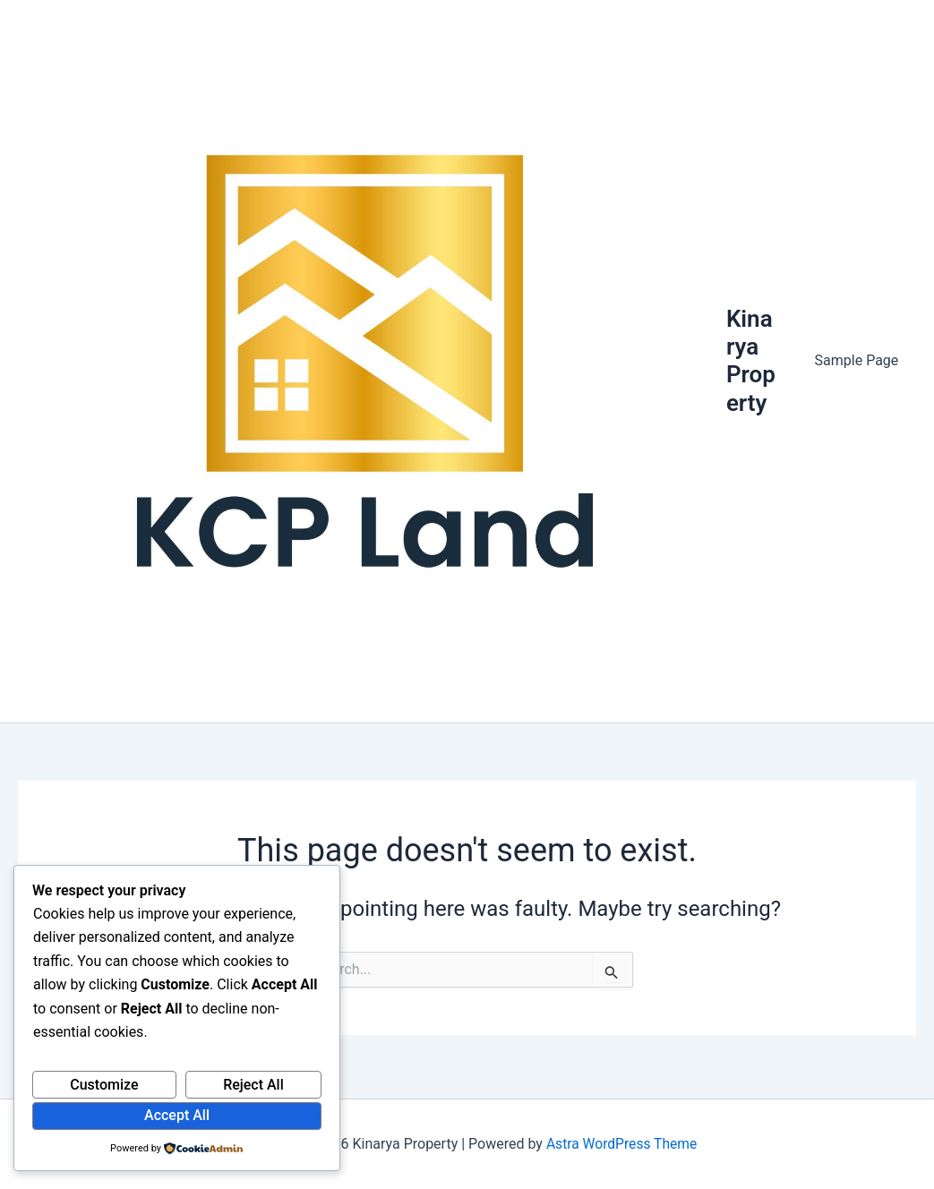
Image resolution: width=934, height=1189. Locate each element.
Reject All (253, 1084)
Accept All (177, 1115)
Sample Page (860, 363)
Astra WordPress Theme (621, 1143)
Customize (104, 1084)
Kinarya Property (757, 363)
